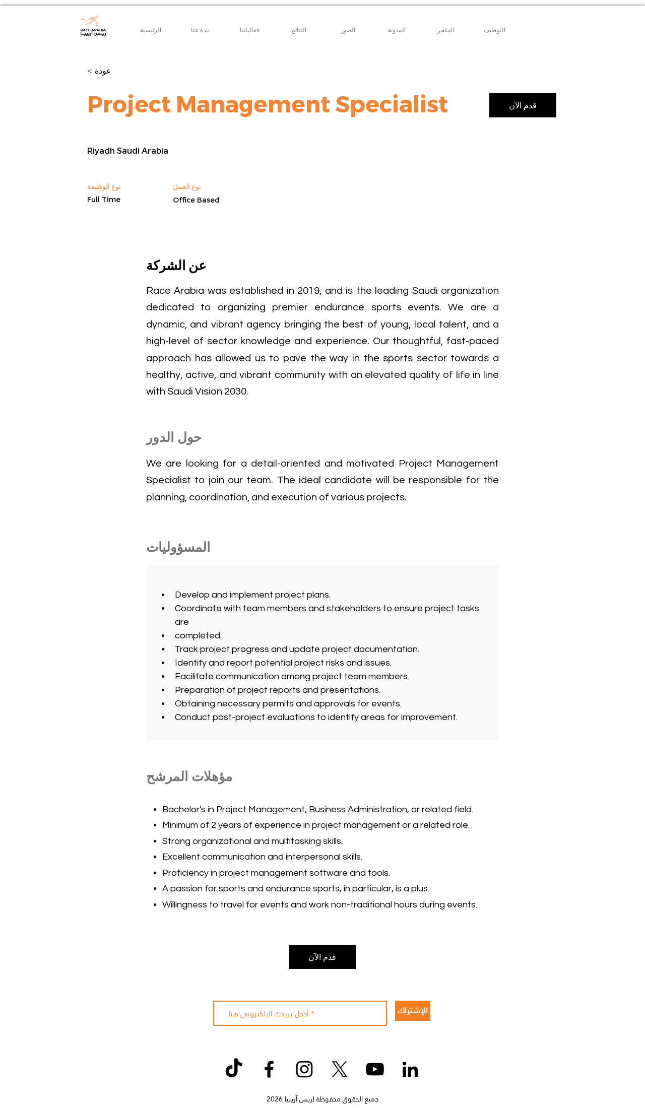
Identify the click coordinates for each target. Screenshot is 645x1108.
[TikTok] (234, 1069)
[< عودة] (123, 71)
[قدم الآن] (522, 105)
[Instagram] (304, 1069)
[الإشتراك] (412, 1011)
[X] (340, 1069)
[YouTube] (375, 1069)
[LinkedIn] (410, 1069)
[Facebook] (269, 1069)
